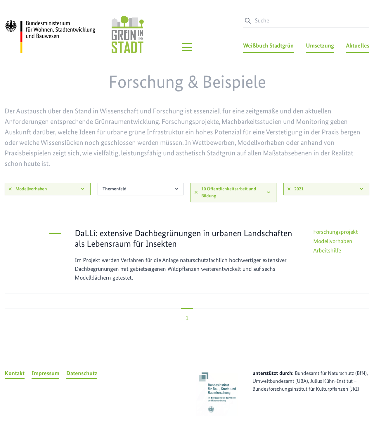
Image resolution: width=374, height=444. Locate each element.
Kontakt (15, 373)
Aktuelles (357, 45)
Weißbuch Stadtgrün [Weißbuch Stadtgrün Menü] (268, 45)
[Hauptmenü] (187, 47)
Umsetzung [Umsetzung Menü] (320, 45)
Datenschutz (81, 373)
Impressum (45, 373)
